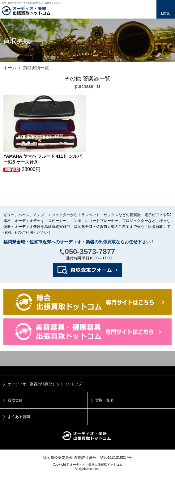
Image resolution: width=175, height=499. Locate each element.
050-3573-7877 (90, 251)
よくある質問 (19, 417)
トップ (87, 358)
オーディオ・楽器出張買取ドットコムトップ (45, 384)
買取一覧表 (104, 400)
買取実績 (15, 400)
